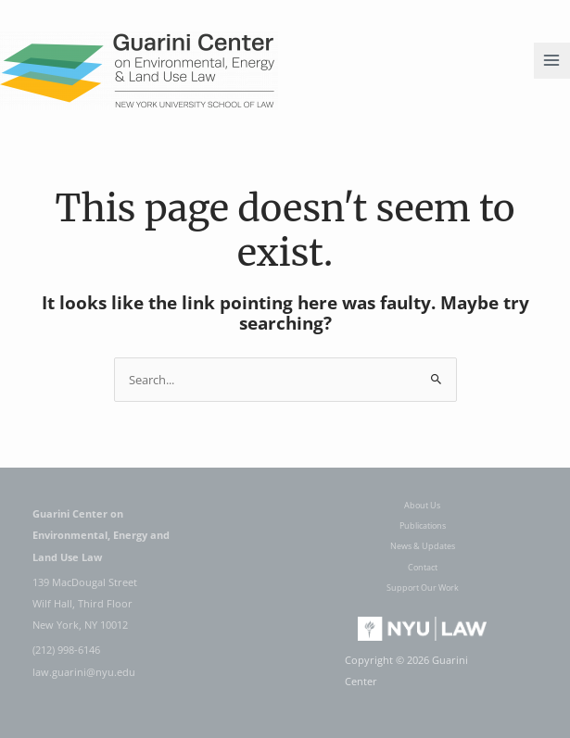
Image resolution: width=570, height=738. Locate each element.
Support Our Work (422, 588)
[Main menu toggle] (552, 61)
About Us (422, 505)
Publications (422, 525)
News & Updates (422, 546)
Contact (422, 567)
